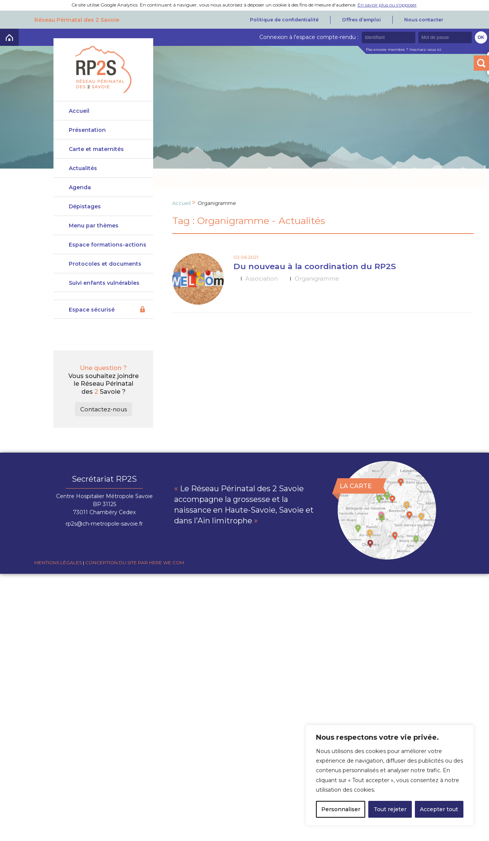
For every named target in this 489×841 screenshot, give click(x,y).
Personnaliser (340, 809)
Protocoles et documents (105, 282)
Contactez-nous (103, 432)
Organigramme (317, 278)
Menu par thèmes (93, 235)
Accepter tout (439, 809)
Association (261, 278)
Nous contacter (423, 20)
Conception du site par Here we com (134, 586)
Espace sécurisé (92, 333)
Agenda (80, 192)
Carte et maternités (96, 154)
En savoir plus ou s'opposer (387, 5)
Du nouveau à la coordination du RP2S (314, 266)
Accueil (79, 110)
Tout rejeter (390, 809)
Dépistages (85, 211)
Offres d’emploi (361, 20)
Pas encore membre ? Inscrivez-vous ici (403, 49)
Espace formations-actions (107, 258)
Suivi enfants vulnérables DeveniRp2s (104, 309)
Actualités (83, 173)
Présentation (87, 130)
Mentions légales (58, 586)
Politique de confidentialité (284, 20)
